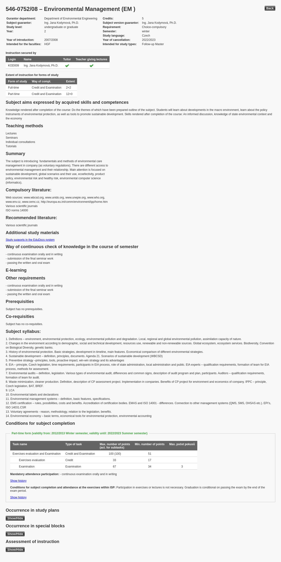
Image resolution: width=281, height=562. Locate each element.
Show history (18, 480)
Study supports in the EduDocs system (30, 239)
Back (270, 8)
